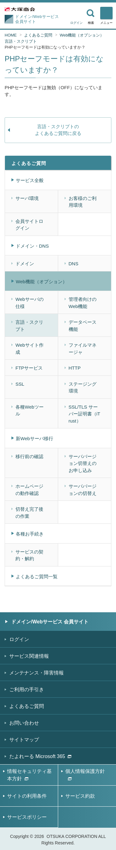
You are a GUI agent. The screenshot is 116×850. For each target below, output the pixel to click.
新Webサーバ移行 (34, 438)
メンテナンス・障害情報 (36, 672)
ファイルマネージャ (83, 348)
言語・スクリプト (21, 41)
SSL (19, 384)
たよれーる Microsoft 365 (40, 756)
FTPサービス (29, 368)
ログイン (76, 22)
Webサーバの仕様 (29, 303)
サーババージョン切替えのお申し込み (83, 463)
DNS (74, 263)
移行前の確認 (29, 456)
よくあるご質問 (38, 35)
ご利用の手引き (26, 689)
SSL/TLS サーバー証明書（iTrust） (85, 413)
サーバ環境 (27, 198)
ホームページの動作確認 (29, 490)
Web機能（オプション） (82, 35)
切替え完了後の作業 (29, 512)
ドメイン (24, 263)
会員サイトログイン (29, 225)
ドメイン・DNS (32, 246)
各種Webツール (29, 410)
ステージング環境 (83, 387)
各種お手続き (30, 533)
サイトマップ (24, 739)
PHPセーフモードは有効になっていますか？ (45, 47)
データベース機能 (83, 325)
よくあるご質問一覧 (37, 576)
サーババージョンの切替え (83, 490)
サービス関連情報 (29, 656)
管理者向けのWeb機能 (83, 303)
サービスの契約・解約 (29, 555)
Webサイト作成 (29, 348)
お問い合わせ (24, 723)
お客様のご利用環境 (83, 202)
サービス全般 (30, 180)
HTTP (75, 368)
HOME (11, 35)
